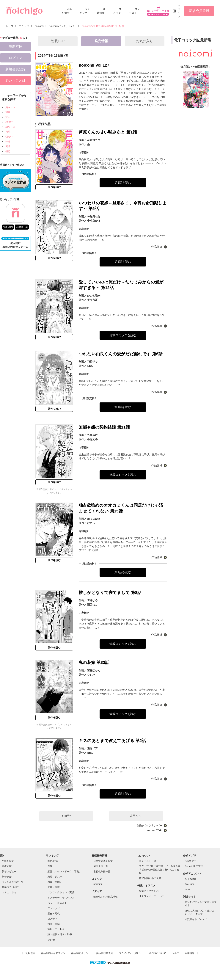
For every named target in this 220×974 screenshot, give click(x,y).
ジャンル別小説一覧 (13, 882)
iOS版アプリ (192, 860)
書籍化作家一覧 (101, 871)
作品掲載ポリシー (80, 953)
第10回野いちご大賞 (150, 878)
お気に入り (144, 41)
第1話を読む (122, 182)
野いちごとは (15, 80)
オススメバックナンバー (152, 896)
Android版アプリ (194, 866)
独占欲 (9, 122)
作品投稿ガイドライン (53, 953)
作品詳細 (156, 246)
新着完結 (7, 866)
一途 (7, 141)
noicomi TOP (154, 830)
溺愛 (7, 112)
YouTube (189, 884)
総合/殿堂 (53, 860)
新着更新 (7, 876)
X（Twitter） (192, 878)
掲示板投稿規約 (104, 953)
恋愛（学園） (55, 882)
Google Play (22, 227)
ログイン (179, 11)
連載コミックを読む (122, 335)
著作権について (157, 953)
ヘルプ (175, 953)
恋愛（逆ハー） (56, 876)
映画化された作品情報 (105, 896)
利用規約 (30, 953)
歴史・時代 (54, 913)
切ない (9, 136)
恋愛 (50, 866)
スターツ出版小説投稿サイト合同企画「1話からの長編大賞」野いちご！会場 (159, 869)
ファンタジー (55, 908)
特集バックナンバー (150, 891)
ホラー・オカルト (57, 903)
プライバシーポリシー (131, 953)
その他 (51, 939)
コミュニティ (9, 892)
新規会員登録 (199, 11)
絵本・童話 (54, 924)
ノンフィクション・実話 (61, 892)
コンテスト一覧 (147, 860)
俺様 (7, 146)
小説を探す (8, 860)
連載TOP (58, 41)
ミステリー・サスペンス (61, 897)
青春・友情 (54, 887)
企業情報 (189, 953)
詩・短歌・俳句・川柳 (60, 934)
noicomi (97, 884)
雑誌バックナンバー (149, 825)
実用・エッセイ (56, 929)
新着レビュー (9, 871)
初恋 (7, 151)
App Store (8, 227)
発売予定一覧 (100, 866)
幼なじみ (10, 127)
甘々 (7, 117)
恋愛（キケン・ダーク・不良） (64, 871)
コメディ (52, 918)
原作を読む (54, 187)
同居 (7, 131)
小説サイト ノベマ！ (196, 919)
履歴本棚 (15, 46)
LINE (187, 889)
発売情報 (101, 41)
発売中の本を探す (103, 860)
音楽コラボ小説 (10, 887)
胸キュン (10, 107)
